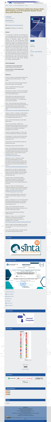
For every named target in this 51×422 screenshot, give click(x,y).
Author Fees (9, 298)
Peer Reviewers (9, 285)
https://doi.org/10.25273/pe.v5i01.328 (13, 155)
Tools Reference (9, 374)
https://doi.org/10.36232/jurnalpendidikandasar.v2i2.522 (17, 166)
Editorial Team (9, 282)
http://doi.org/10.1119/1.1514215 (16, 191)
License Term (9, 303)
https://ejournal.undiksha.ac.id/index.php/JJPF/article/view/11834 (18, 221)
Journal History (9, 305)
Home (7, 5)
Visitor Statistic (9, 328)
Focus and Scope (9, 280)
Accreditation (9, 237)
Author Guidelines (10, 294)
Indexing (8, 300)
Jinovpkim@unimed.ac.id (27, 414)
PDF (33, 40)
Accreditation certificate (11, 260)
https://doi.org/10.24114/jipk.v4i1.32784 (15, 25)
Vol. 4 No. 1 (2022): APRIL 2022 (18, 5)
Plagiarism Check (10, 296)
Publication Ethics (10, 289)
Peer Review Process (10, 287)
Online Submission (10, 291)
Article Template (9, 310)
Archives (10, 5)
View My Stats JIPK (25, 369)
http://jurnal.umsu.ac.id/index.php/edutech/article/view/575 (17, 110)
